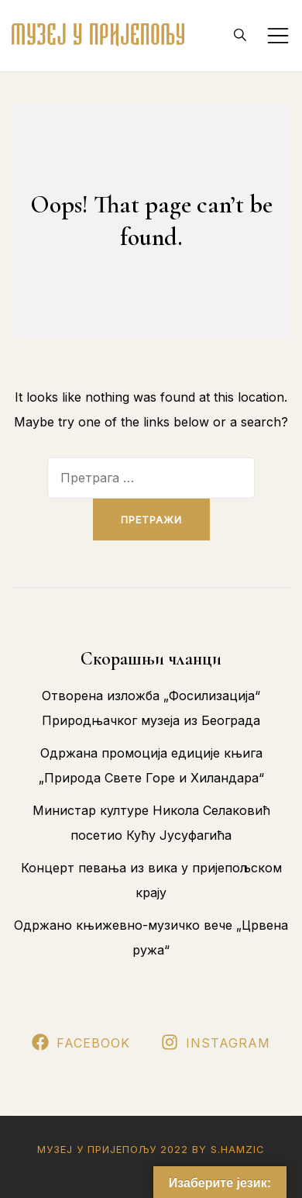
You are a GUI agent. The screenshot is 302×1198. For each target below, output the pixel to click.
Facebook (81, 1043)
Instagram (215, 1043)
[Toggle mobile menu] (278, 35)
